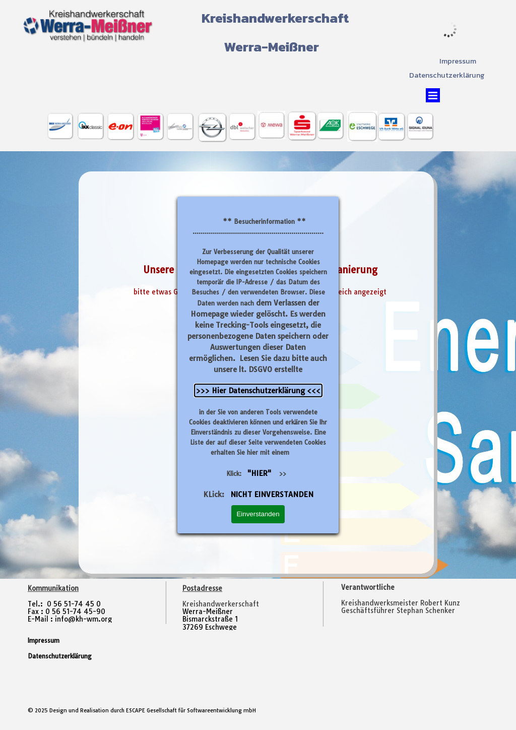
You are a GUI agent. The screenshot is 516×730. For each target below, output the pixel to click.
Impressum (457, 61)
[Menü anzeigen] (433, 95)
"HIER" (259, 473)
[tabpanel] (412, 603)
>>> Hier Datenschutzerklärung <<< (258, 390)
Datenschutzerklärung (447, 75)
